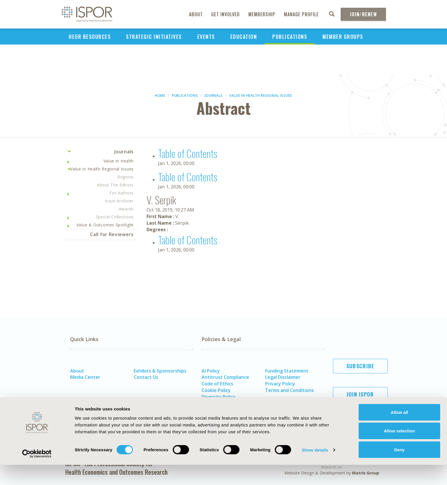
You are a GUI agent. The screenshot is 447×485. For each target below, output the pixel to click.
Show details (315, 470)
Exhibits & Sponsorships (160, 371)
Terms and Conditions (289, 390)
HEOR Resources (90, 36)
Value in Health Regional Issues (260, 95)
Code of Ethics (217, 384)
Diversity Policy (218, 397)
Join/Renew (363, 14)
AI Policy (211, 371)
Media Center (85, 377)
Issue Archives (119, 201)
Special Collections (115, 217)
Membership (261, 14)
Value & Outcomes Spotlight (105, 225)
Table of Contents (187, 153)
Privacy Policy (280, 384)
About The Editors (115, 185)
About (196, 14)
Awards (126, 209)
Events (206, 36)
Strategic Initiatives (154, 36)
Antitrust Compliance (225, 377)
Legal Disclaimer (282, 377)
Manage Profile (301, 14)
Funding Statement (286, 371)
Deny (399, 469)
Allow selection (399, 451)
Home (160, 95)
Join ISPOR (360, 394)
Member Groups (342, 36)
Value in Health (118, 161)
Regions (125, 177)
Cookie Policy (216, 390)
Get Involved (225, 14)
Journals (214, 95)
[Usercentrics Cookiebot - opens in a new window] (37, 474)
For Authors (121, 193)
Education (243, 36)
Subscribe (360, 366)
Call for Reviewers (112, 234)
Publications (289, 36)
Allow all (399, 432)
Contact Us (146, 377)
